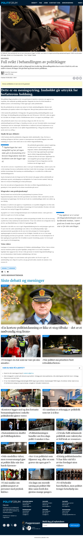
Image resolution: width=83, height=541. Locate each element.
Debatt (34, 3)
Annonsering (67, 3)
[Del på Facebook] (74, 79)
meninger (12, 269)
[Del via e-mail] (80, 79)
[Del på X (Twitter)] (77, 79)
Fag (40, 3)
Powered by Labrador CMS (41, 538)
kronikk (4, 269)
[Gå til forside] (15, 3)
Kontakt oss (54, 3)
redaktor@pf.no (28, 374)
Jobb (46, 3)
